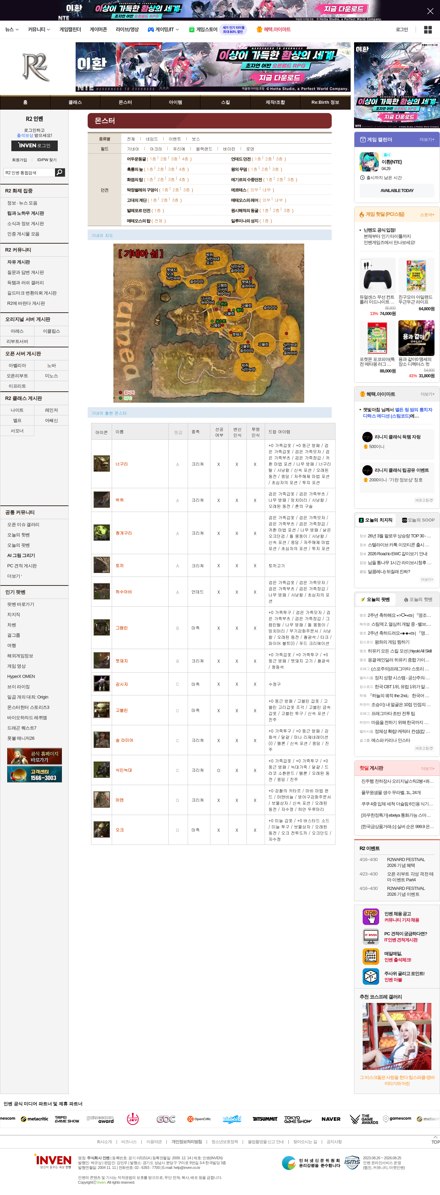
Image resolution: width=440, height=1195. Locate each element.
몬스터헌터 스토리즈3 (28, 707)
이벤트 (175, 139)
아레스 (17, 331)
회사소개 (104, 1141)
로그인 (402, 29)
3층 (174, 158)
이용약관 (154, 1141)
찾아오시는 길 (305, 1141)
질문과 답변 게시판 (25, 272)
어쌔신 (51, 420)
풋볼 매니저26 (20, 738)
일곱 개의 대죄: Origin (27, 697)
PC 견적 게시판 (22, 565)
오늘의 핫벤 (18, 535)
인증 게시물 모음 (23, 234)
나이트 (17, 410)
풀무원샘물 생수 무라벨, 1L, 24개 (391, 792)
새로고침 (422, 500)
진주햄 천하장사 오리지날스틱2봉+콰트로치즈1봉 (397, 781)
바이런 (229, 149)
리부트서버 (17, 341)
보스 (196, 139)
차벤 (11, 625)
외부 (254, 189)
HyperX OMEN (21, 676)
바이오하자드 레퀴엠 (27, 717)
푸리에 (179, 149)
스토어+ (427, 214)
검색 (60, 172)
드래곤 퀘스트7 (21, 728)
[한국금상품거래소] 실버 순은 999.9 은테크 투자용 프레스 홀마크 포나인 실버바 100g (397, 826)
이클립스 (51, 331)
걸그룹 (13, 635)
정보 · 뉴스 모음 (22, 203)
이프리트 (17, 386)
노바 (51, 365)
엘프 (17, 420)
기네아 (133, 149)
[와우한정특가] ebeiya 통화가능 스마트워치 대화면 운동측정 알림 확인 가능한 (397, 815)
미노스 (51, 375)
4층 (185, 158)
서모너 (17, 430)
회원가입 (19, 160)
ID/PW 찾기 (47, 160)
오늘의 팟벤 (18, 545)
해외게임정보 (20, 656)
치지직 (13, 614)
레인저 (51, 410)
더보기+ (427, 139)
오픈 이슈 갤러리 (23, 524)
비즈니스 (128, 1141)
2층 (164, 158)
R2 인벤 (34, 118)
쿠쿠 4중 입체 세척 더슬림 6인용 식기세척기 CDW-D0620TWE (397, 803)
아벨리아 (17, 365)
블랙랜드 (204, 149)
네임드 (152, 139)
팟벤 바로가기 (20, 604)
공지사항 (334, 1141)
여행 (11, 645)
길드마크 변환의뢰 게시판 (32, 293)
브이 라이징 (18, 686)
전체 (131, 139)
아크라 (156, 149)
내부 (267, 189)
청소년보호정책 (224, 1141)
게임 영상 (16, 666)
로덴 (250, 149)
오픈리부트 (17, 375)
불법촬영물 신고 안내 (266, 1141)
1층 (153, 158)
